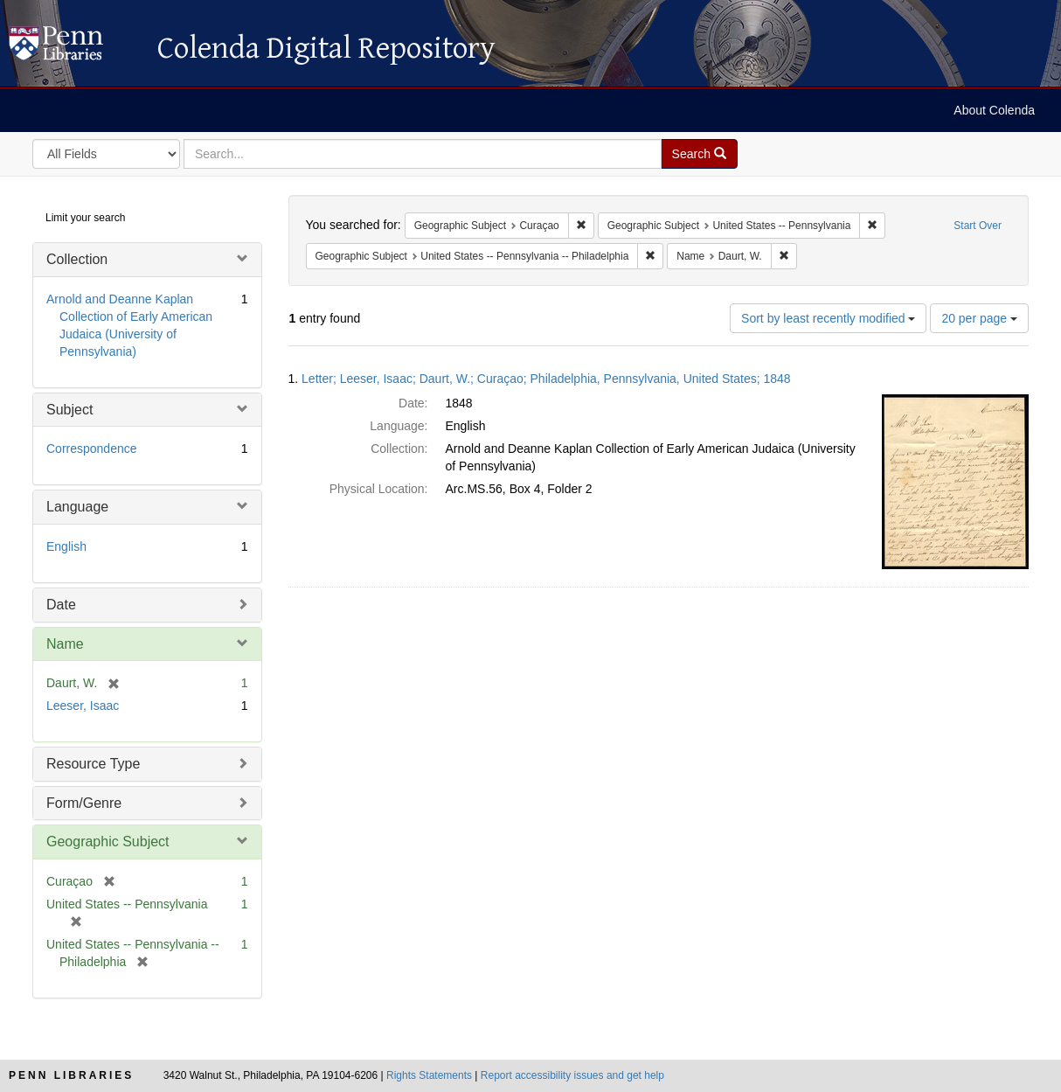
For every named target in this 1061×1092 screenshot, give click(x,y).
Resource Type (93, 763)
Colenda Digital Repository (74, 48)
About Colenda (994, 110)
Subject (69, 409)
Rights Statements (429, 1075)
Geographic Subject (108, 841)
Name (65, 643)
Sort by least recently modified (828, 318)
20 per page (979, 318)
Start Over (978, 225)
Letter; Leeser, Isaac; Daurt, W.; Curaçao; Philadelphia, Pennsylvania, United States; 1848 (546, 379)
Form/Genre (83, 803)
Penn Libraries (71, 1075)
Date (61, 604)
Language (77, 506)
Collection (76, 259)
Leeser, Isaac (82, 706)
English (66, 546)
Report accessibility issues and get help (572, 1075)
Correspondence (91, 449)
